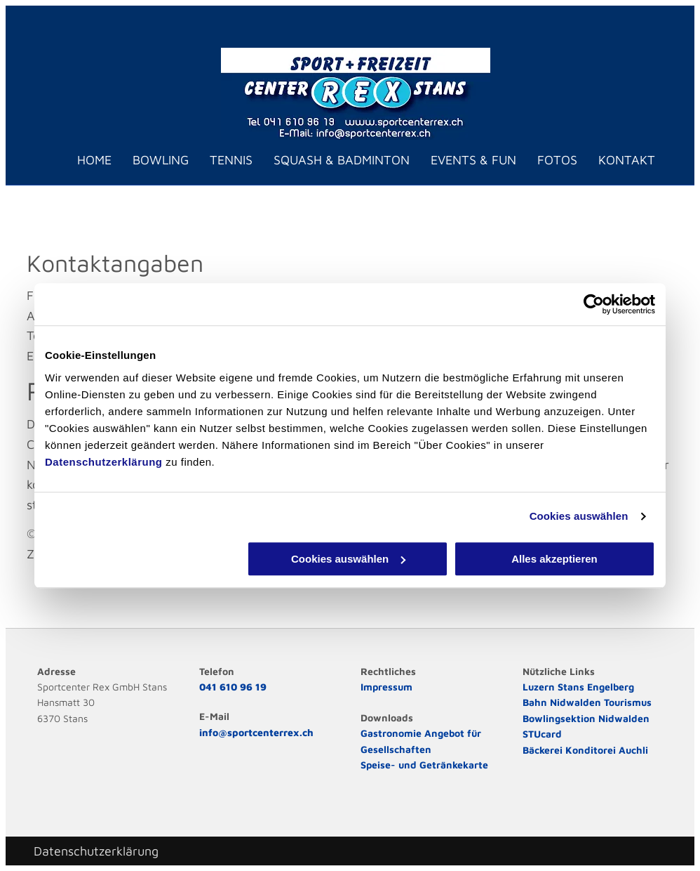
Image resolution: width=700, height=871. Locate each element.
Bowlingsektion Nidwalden (586, 718)
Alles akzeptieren (554, 559)
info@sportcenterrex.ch (256, 732)
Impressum (386, 687)
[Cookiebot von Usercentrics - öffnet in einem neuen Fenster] (593, 304)
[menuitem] (84, 160)
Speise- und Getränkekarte (424, 765)
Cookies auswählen (579, 516)
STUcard (542, 734)
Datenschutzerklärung (104, 462)
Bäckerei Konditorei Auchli (585, 750)
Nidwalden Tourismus (601, 702)
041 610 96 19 (233, 687)
